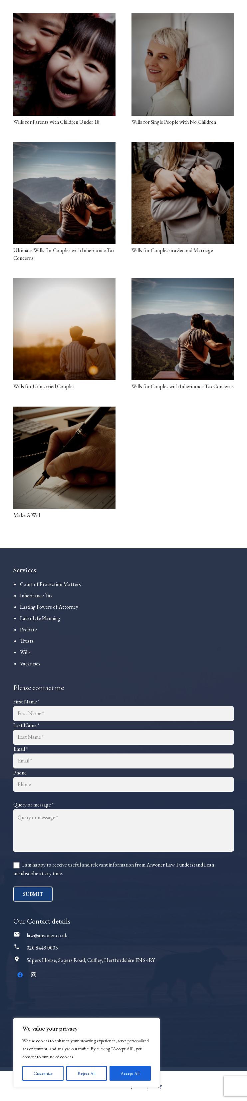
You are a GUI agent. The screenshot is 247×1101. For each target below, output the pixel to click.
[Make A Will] (64, 458)
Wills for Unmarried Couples (44, 386)
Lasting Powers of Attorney (49, 606)
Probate (28, 629)
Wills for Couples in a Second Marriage (172, 250)
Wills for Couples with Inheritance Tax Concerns (182, 386)
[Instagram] (33, 975)
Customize (43, 1073)
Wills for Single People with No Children (173, 121)
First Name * (26, 701)
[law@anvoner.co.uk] (20, 935)
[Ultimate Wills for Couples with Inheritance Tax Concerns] (64, 193)
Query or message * (33, 804)
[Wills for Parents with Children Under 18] (64, 64)
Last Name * (26, 725)
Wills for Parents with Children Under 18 (56, 121)
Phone (20, 772)
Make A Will (26, 515)
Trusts (27, 640)
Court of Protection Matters (50, 584)
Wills (25, 652)
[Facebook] (20, 975)
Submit (33, 894)
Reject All (87, 1073)
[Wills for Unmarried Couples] (64, 329)
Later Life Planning (40, 618)
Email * (20, 748)
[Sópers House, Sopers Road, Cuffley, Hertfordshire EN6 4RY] (20, 960)
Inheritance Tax (36, 595)
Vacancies (30, 663)
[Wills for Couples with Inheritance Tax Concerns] (182, 329)
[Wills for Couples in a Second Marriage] (182, 193)
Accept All (130, 1073)
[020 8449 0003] (20, 948)
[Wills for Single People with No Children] (182, 64)
